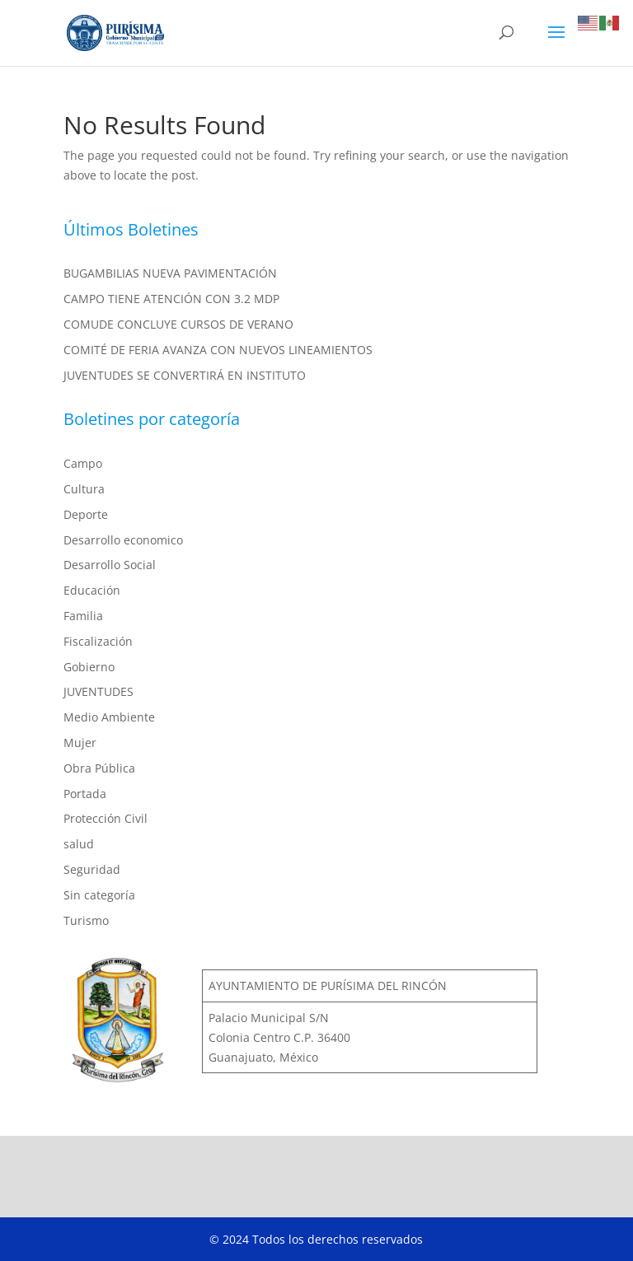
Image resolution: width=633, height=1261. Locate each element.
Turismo (86, 920)
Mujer (79, 742)
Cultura (84, 489)
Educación (91, 590)
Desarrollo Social (109, 564)
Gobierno (89, 667)
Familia (83, 615)
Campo (82, 463)
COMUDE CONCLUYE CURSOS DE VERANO (178, 324)
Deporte (85, 514)
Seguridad (91, 869)
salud (78, 844)
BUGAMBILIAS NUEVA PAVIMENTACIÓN (170, 273)
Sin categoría (99, 895)
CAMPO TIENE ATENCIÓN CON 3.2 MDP (171, 298)
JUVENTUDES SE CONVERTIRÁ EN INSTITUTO (184, 375)
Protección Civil (105, 818)
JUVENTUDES (98, 691)
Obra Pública (99, 768)
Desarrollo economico (123, 540)
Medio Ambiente (109, 717)
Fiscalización (98, 641)
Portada (84, 793)
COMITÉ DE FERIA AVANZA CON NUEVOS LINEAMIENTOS (218, 349)
